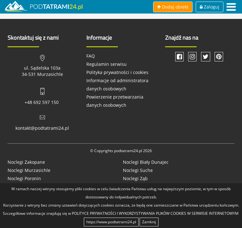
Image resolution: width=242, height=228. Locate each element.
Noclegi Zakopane (26, 162)
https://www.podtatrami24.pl (111, 222)
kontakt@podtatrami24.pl (42, 128)
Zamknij (149, 222)
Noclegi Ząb (135, 178)
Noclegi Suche (138, 170)
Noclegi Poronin (24, 178)
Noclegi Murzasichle (29, 170)
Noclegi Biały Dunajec (146, 162)
